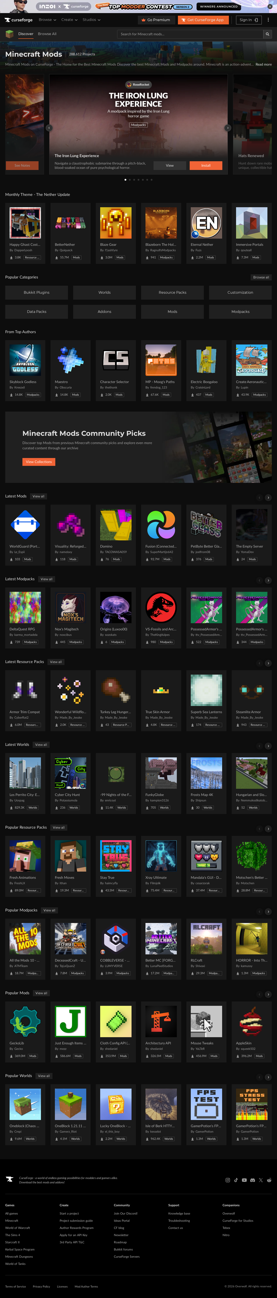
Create (69, 20)
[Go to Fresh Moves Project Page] (71, 866)
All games (11, 1213)
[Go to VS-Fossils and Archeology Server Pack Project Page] (161, 617)
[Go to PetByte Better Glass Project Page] (206, 535)
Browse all (261, 277)
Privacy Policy (41, 1286)
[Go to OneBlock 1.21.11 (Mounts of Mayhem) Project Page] (71, 1114)
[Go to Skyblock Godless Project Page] (25, 370)
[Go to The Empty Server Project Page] (252, 535)
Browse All (47, 34)
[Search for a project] (190, 34)
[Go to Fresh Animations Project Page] (25, 866)
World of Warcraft (17, 1228)
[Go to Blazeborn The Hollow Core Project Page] (161, 233)
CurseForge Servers (127, 1256)
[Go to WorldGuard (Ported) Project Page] (25, 535)
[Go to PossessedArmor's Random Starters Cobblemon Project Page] (206, 617)
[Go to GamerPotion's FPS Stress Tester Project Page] (252, 1114)
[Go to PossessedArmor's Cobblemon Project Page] (252, 617)
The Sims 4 (12, 1235)
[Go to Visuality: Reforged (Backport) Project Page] (71, 535)
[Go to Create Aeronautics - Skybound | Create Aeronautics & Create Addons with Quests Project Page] (252, 370)
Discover (26, 34)
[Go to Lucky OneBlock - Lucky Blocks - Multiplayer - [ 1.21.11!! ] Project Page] (116, 1114)
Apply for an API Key (73, 1235)
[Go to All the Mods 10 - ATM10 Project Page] (25, 949)
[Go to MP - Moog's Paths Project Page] (161, 370)
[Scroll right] (268, 497)
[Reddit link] (269, 1180)
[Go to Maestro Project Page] (71, 370)
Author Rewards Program (77, 1228)
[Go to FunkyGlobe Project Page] (161, 783)
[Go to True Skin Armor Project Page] (161, 700)
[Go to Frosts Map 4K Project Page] (206, 783)
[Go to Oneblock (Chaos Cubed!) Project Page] (25, 1114)
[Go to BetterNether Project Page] (71, 233)
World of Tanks (15, 1264)
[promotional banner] (138, 6)
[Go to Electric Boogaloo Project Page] (206, 370)
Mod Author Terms (86, 1286)
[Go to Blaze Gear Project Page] (116, 233)
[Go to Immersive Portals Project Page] (252, 233)
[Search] (267, 34)
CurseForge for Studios (238, 1220)
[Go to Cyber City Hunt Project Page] (71, 783)
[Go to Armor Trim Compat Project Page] (25, 700)
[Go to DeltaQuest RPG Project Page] (25, 617)
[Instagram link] (227, 1180)
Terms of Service (15, 1286)
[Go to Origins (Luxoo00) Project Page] (116, 617)
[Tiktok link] (236, 1180)
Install (206, 165)
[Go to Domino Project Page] (116, 535)
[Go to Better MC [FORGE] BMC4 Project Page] (161, 949)
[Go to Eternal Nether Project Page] (206, 233)
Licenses (62, 1286)
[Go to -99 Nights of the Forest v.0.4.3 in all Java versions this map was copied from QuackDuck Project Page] (116, 783)
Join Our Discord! (126, 1213)
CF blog (119, 1228)
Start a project (69, 1213)
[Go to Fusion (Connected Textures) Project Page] (161, 535)
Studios (92, 20)
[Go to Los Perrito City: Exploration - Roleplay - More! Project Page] (25, 783)
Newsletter (121, 1235)
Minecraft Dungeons (19, 1256)
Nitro (226, 1235)
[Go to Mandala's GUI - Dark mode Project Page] (206, 866)
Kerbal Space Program (20, 1249)
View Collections (39, 462)
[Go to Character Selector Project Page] (116, 370)
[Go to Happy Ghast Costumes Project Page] (25, 233)
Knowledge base (179, 1213)
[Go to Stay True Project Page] (116, 866)
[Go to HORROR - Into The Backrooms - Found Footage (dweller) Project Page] (252, 949)
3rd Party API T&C (72, 1242)
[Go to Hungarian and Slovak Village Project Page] (252, 783)
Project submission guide (76, 1220)
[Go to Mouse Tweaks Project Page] (206, 1031)
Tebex (226, 1228)
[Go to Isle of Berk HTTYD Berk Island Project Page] (161, 1114)
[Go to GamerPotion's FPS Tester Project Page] (206, 1114)
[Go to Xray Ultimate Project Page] (161, 866)
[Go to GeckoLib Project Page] (25, 1031)
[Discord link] (252, 1180)
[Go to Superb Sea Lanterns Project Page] (206, 700)
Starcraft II (12, 1242)
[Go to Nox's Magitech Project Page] (71, 617)
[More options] (268, 20)
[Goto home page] (19, 20)
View (170, 165)
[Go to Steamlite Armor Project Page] (252, 700)
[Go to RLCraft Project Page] (206, 949)
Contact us (175, 1228)
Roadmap (120, 1242)
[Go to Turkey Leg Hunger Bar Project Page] (116, 700)
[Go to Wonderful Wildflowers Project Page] (71, 700)
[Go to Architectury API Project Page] (161, 1031)
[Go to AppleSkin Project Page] (252, 1031)
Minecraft (11, 1220)
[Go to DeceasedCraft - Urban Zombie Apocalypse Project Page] (71, 949)
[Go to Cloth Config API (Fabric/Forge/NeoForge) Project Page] (116, 1031)
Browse (48, 20)
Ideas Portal (122, 1220)
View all (38, 496)
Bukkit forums (123, 1249)
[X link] (260, 1180)
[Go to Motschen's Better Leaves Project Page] (252, 866)
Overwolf (229, 1213)
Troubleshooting (179, 1220)
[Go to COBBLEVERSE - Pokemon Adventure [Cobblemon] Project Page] (116, 949)
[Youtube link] (244, 1180)
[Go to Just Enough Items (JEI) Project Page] (71, 1031)
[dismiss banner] (270, 6)
